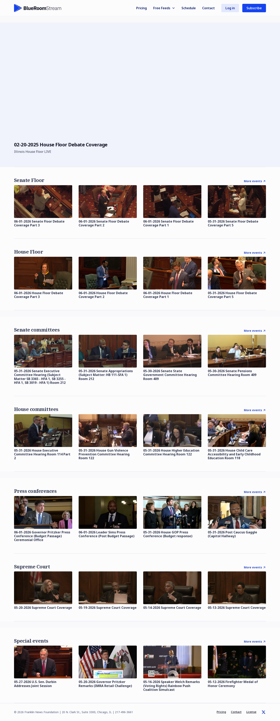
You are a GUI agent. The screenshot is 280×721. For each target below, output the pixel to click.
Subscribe (254, 8)
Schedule (189, 8)
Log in (230, 8)
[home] (37, 8)
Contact (208, 8)
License (251, 712)
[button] (164, 8)
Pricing (141, 8)
